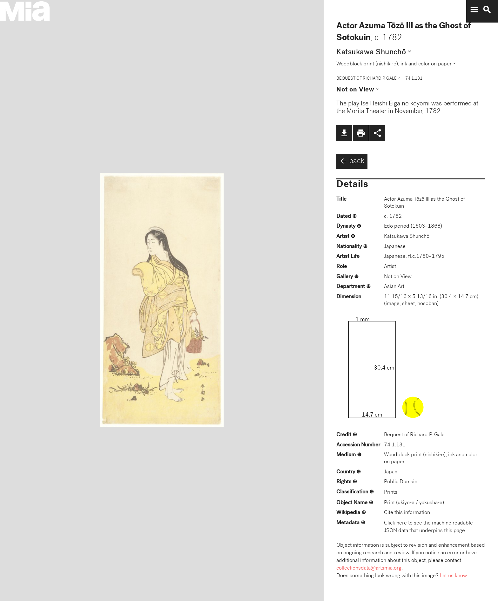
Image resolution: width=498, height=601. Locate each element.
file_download (344, 133)
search (487, 10)
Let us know (453, 576)
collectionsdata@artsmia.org (368, 568)
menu (474, 10)
